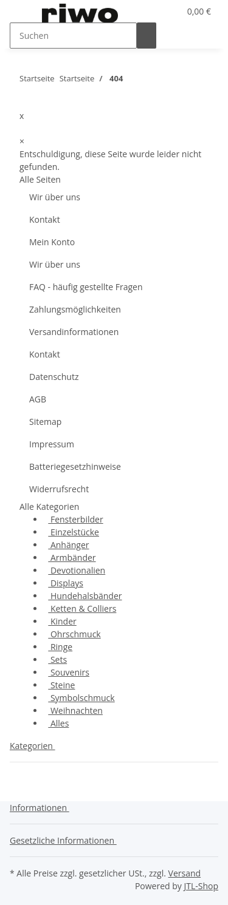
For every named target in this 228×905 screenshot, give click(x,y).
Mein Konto (52, 242)
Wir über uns (54, 197)
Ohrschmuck (74, 634)
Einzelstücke (73, 532)
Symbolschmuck (81, 697)
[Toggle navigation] (25, 14)
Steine (61, 685)
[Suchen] (73, 35)
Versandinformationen (74, 331)
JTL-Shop (201, 886)
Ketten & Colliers (82, 608)
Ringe (60, 646)
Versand (184, 873)
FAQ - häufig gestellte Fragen (86, 287)
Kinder (62, 621)
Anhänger (68, 545)
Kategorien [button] (32, 745)
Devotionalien (76, 570)
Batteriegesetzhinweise (75, 466)
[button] (155, 11)
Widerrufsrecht (59, 489)
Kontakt (44, 219)
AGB (37, 399)
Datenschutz (53, 376)
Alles (58, 723)
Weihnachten (75, 710)
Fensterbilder (75, 519)
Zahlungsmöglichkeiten (75, 309)
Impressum (51, 444)
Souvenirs (68, 672)
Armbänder (71, 557)
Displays (65, 583)
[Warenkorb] (198, 11)
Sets (57, 659)
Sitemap (45, 421)
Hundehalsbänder (85, 596)
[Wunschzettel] (170, 11)
